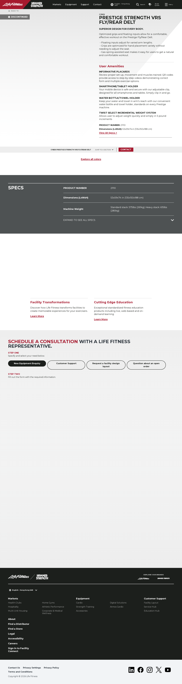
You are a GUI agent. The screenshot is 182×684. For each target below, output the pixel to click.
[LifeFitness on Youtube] (168, 670)
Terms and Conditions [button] (20, 672)
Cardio (79, 603)
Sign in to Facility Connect (18, 650)
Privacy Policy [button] (51, 668)
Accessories (81, 611)
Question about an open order (146, 365)
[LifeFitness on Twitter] (159, 670)
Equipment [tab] (71, 4)
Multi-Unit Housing (17, 611)
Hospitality (13, 607)
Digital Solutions (118, 603)
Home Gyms (48, 603)
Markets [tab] (57, 4)
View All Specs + (108, 133)
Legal (11, 633)
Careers (12, 643)
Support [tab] (85, 4)
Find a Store (15, 628)
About (11, 619)
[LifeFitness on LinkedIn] (131, 670)
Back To (13, 11)
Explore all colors (91, 159)
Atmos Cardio (116, 607)
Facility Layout (151, 603)
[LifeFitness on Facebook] (141, 670)
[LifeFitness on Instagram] (150, 670)
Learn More (37, 316)
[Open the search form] (140, 4)
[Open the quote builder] (155, 4)
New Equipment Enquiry (27, 363)
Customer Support (66, 363)
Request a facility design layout (106, 365)
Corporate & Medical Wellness (52, 612)
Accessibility (16, 638)
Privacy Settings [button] (32, 668)
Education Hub (152, 611)
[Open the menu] (169, 4)
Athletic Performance (53, 607)
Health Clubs (14, 603)
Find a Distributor (18, 624)
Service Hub (150, 607)
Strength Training (85, 607)
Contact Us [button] (14, 668)
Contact (97, 4)
